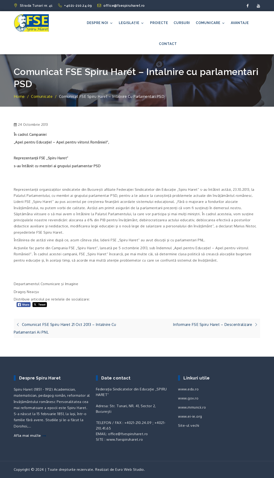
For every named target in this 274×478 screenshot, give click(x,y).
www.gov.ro (188, 398)
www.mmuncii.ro (192, 407)
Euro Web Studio (129, 469)
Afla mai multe (30, 436)
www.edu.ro (188, 389)
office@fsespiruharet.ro (121, 5)
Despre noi (100, 23)
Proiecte (159, 23)
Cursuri (182, 23)
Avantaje (240, 23)
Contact (168, 44)
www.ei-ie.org (190, 416)
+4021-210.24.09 (75, 5)
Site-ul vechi (188, 425)
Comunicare (210, 23)
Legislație (131, 23)
